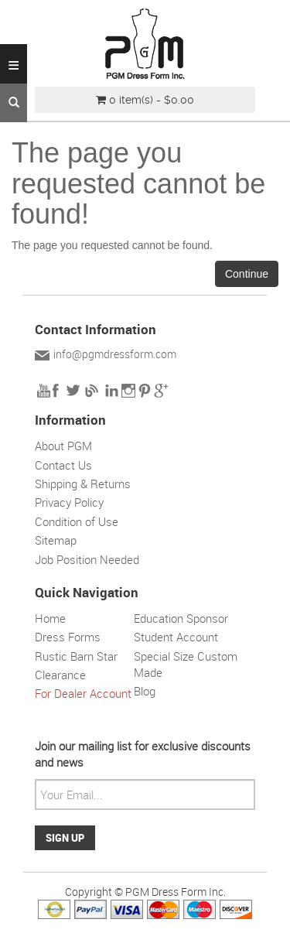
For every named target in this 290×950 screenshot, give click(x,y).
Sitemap (56, 540)
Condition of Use (76, 521)
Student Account (176, 636)
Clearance (60, 674)
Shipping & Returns (83, 483)
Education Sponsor (181, 618)
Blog (144, 691)
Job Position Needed (87, 559)
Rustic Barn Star (76, 656)
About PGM (63, 445)
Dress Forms (68, 636)
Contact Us (63, 465)
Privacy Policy (69, 502)
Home (50, 618)
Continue (246, 274)
